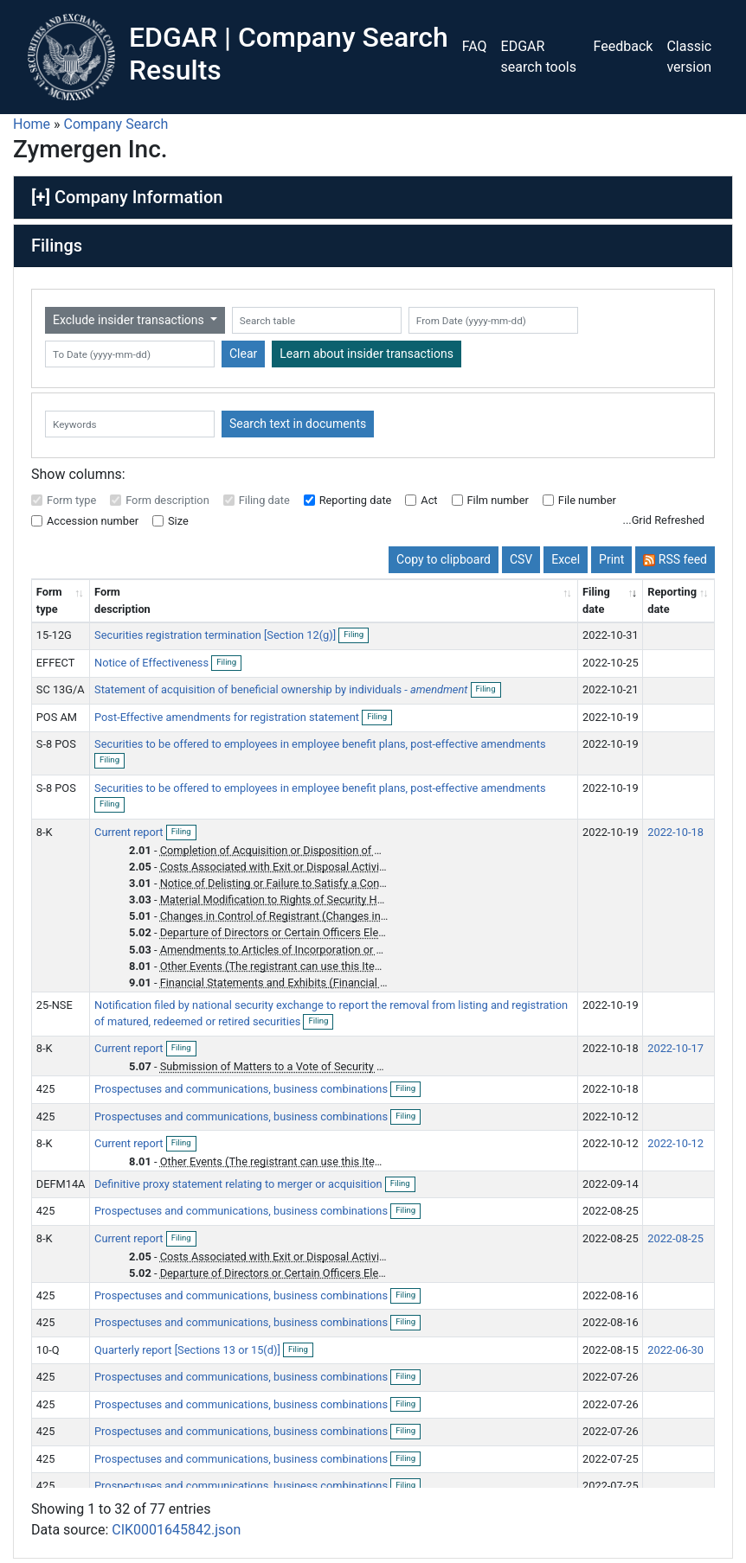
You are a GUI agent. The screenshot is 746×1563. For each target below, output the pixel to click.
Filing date (264, 500)
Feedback (623, 46)
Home (31, 124)
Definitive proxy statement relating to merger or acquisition (239, 1183)
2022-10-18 (675, 832)
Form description (167, 500)
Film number (498, 500)
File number (587, 500)
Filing (356, 635)
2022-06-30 (675, 1349)
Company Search (116, 124)
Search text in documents (297, 424)
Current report (130, 832)
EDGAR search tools (538, 56)
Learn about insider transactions (366, 353)
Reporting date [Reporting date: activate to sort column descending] (672, 600)
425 (45, 1088)
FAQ (474, 46)
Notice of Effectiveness (152, 662)
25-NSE (54, 1004)
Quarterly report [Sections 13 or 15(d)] (188, 1349)
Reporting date (355, 500)
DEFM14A (61, 1183)
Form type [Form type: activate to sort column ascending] (49, 600)
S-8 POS (56, 743)
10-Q (48, 1349)
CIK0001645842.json (176, 1530)
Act (429, 500)
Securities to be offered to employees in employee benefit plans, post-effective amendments (320, 743)
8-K (44, 832)
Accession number (92, 520)
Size (178, 520)
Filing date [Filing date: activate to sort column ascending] (596, 600)
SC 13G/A (60, 689)
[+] (40, 197)
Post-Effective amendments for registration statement (228, 717)
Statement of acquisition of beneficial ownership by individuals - (280, 689)
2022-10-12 (675, 1143)
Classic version (688, 56)
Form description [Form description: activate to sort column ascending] (122, 600)
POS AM (56, 717)
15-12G (54, 634)
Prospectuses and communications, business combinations (242, 1088)
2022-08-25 (675, 1238)
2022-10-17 (675, 1048)
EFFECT (55, 662)
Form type (71, 500)
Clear (243, 353)
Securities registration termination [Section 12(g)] (216, 634)
